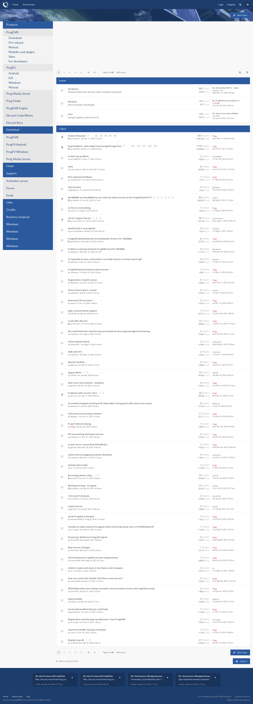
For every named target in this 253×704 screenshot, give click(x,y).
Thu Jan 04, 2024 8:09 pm (223, 416)
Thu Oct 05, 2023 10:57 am (224, 488)
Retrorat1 (75, 550)
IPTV (70, 114)
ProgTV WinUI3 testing (79, 423)
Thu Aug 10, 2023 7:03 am (223, 529)
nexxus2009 (76, 560)
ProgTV (11, 67)
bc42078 (74, 643)
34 (106, 135)
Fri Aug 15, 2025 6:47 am (223, 210)
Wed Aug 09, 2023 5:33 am (223, 540)
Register (231, 4)
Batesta (74, 262)
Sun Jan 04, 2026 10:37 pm (223, 118)
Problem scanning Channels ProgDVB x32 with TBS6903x (96, 249)
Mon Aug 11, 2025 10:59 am (224, 221)
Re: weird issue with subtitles (225, 113)
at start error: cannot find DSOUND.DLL (88, 444)
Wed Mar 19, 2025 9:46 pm (224, 92)
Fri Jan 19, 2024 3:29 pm (222, 406)
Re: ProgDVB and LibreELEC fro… (227, 100)
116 (138, 146)
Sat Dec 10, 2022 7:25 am (223, 642)
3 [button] (69, 72)
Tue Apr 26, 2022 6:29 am (223, 105)
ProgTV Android (16, 144)
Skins (12, 56)
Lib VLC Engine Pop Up (79, 218)
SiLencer (76, 138)
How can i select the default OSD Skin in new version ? (95, 578)
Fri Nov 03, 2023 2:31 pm (223, 467)
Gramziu (246, 700)
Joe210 (75, 478)
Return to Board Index (67, 661)
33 (101, 135)
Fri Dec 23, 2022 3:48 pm (223, 632)
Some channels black (78, 341)
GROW (73, 313)
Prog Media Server (18, 93)
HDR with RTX (75, 351)
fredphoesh (76, 180)
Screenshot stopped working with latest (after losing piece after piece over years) (110, 403)
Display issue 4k (76, 640)
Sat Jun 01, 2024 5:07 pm (223, 365)
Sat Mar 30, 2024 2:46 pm (223, 375)
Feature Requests (77, 135)
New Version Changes (79, 547)
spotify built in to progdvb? (82, 228)
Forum (10, 188)
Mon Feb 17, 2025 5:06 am (223, 282)
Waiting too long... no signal (82, 485)
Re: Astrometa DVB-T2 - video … (226, 88)
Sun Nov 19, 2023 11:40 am (224, 457)
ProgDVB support (18, 15)
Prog (217, 103)
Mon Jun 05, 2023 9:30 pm (223, 560)
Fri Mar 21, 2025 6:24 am (223, 272)
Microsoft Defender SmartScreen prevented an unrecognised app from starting (109, 331)
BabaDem (76, 241)
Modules (72, 101)
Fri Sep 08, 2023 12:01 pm (223, 509)
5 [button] (80, 72)
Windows (15, 82)
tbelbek (75, 200)
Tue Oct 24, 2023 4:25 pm (223, 478)
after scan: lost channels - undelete (86, 382)
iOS (11, 78)
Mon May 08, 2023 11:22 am (224, 581)
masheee (75, 272)
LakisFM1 (74, 293)
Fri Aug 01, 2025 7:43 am (223, 231)
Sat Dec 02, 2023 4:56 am (223, 437)
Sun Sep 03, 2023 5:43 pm (223, 519)
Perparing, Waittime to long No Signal (87, 537)
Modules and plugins (22, 52)
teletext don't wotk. (78, 465)
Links (9, 202)
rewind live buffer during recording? (87, 629)
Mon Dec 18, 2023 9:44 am (224, 426)
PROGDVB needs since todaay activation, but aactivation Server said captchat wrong (111, 588)
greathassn (75, 612)
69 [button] (89, 72)
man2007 (76, 149)
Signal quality (75, 598)
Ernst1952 (75, 499)
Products (12, 24)
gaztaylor (74, 190)
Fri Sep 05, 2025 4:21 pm (223, 179)
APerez (74, 396)
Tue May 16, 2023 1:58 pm (223, 570)
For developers (18, 61)
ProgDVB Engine (17, 108)
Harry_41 (76, 324)
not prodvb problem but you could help (88, 609)
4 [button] (75, 72)
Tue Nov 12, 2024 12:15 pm (224, 323)
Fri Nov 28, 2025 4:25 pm (223, 159)
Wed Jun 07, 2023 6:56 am (223, 550)
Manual (13, 47)
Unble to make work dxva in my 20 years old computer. (96, 567)
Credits (10, 209)
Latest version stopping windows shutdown (90, 454)
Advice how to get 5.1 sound (82, 290)
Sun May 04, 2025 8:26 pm (223, 241)
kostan (215, 290)
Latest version (75, 506)
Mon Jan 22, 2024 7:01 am (223, 395)
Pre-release (16, 42)
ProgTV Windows (17, 152)
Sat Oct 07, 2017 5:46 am (223, 149)
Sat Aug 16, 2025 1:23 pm (223, 200)
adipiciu (75, 488)
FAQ (28, 696)
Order (10, 166)
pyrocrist (219, 90)
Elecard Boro (14, 123)
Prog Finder (13, 101)
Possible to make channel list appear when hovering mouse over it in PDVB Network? (111, 526)
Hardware (73, 88)
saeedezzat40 (76, 519)
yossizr (73, 210)
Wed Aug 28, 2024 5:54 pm (224, 344)
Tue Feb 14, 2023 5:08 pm (223, 622)
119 (155, 146)
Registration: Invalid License (82, 279)
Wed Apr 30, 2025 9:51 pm (223, 251)
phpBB (17, 700)
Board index (29, 4)
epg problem (74, 372)
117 (143, 146)
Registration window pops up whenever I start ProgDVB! (96, 619)
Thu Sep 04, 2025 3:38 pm (223, 190)
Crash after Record (77, 320)
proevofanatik (77, 231)
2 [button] (64, 72)
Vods (70, 166)
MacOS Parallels (76, 362)
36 (115, 135)
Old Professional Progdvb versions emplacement (93, 557)
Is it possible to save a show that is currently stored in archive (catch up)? (105, 259)
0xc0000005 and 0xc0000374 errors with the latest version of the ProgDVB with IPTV (110, 197)
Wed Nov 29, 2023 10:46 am (224, 447)
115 (132, 146)
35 (110, 135)
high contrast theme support (82, 310)
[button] (95, 72)
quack (215, 197)
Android (14, 73)
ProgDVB (12, 32)
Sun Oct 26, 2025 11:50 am (224, 169)
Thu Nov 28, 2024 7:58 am (223, 313)
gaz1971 (74, 509)
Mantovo (74, 406)
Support (11, 173)
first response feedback (80, 176)
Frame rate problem (78, 156)
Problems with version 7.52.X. (82, 393)
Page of (108, 72)
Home (15, 4)
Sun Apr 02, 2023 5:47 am (223, 591)
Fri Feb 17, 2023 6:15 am (223, 612)
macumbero (76, 169)
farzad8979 (75, 159)
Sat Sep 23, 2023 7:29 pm (223, 498)
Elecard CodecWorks (19, 115)
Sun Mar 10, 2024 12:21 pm (224, 385)
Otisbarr (216, 228)
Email (9, 195)
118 (149, 146)
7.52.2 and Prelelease (78, 495)
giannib (74, 365)
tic (72, 468)
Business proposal (17, 217)
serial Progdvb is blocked (81, 516)
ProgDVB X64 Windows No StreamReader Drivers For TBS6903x (100, 238)
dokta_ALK (75, 344)
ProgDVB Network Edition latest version (88, 269)
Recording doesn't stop (80, 475)
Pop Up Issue (74, 187)
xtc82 (217, 116)
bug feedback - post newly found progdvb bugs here (95, 146)
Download (15, 38)
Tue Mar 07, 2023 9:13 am (223, 601)
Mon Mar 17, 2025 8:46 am (224, 138)
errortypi (74, 529)
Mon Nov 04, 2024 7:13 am (224, 334)
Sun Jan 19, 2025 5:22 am (223, 292)
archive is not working (79, 207)
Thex (73, 632)
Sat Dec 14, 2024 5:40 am (223, 303)
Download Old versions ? (80, 300)
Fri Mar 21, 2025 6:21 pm (223, 262)
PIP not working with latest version (85, 434)
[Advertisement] (153, 44)
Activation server (17, 181)
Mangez (74, 416)
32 (96, 135)
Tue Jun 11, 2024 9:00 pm (223, 354)
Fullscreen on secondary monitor (85, 413)
